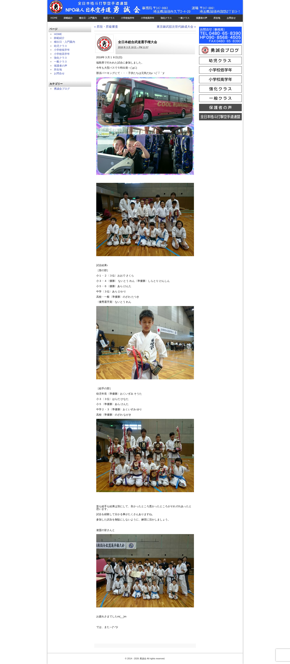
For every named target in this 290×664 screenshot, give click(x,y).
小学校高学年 (147, 18)
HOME (53, 18)
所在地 (216, 18)
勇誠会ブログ (62, 88)
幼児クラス (109, 18)
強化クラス (166, 18)
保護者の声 (201, 18)
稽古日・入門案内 (88, 18)
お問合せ (231, 18)
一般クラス (183, 18)
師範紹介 (68, 18)
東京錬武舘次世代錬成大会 (176, 26)
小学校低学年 (127, 18)
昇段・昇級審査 (106, 26)
